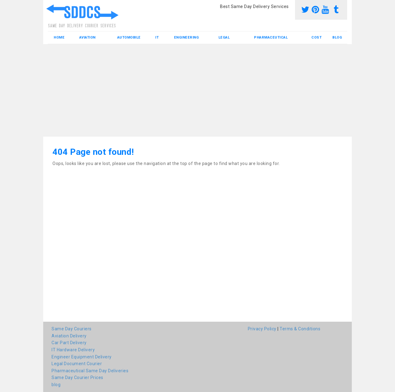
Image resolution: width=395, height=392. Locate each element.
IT (157, 37)
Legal (224, 37)
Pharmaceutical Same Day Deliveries (90, 370)
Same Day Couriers (72, 328)
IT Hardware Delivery (73, 349)
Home (59, 37)
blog (337, 37)
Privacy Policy (262, 328)
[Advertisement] (197, 90)
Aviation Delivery (69, 335)
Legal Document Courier (77, 363)
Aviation (87, 37)
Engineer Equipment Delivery (82, 356)
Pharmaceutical (271, 37)
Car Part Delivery (69, 342)
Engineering (186, 37)
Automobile (129, 37)
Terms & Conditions (300, 328)
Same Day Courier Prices (77, 377)
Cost (316, 37)
